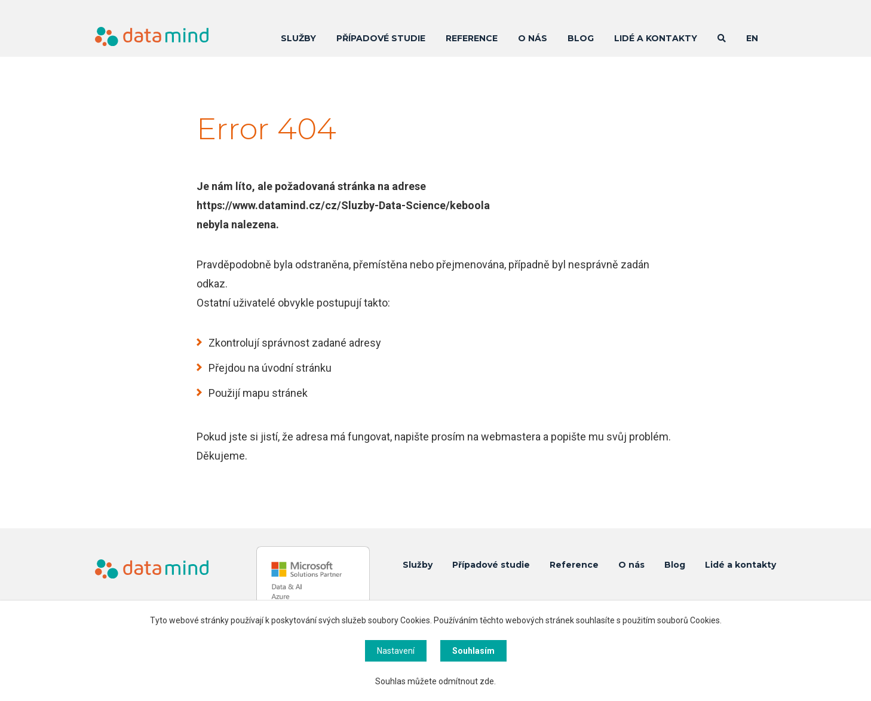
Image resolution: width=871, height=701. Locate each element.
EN (752, 38)
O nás (532, 38)
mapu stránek (275, 393)
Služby (298, 38)
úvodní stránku (297, 368)
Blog (581, 38)
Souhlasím (473, 651)
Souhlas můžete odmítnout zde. (435, 681)
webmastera (511, 436)
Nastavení (396, 651)
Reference (472, 38)
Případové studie (380, 38)
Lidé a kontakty (655, 38)
